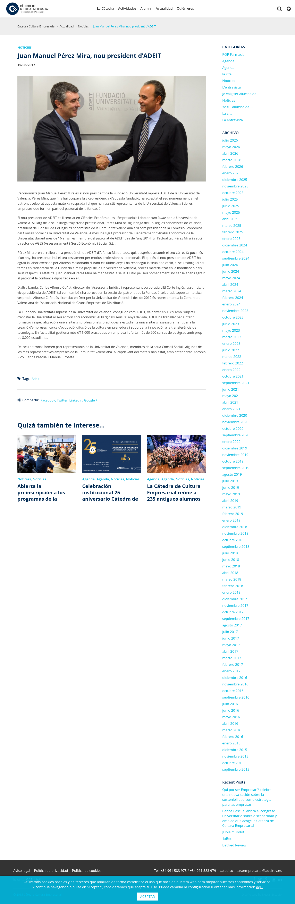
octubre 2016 (233, 689)
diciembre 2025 (234, 178)
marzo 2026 (231, 159)
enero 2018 (231, 591)
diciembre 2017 (234, 598)
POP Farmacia (233, 53)
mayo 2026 (231, 146)
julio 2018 (230, 552)
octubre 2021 (233, 375)
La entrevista (232, 119)
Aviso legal (21, 869)
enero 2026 (231, 172)
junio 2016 (230, 709)
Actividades (127, 8)
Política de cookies (87, 869)
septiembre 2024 (235, 257)
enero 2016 (231, 742)
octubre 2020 (233, 427)
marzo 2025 (231, 224)
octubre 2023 (233, 316)
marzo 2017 (231, 657)
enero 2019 (231, 519)
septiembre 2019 (235, 467)
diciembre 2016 (234, 676)
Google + (91, 399)
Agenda (88, 478)
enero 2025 (231, 237)
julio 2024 (230, 264)
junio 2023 (230, 322)
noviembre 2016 (235, 683)
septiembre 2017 (235, 617)
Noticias (24, 478)
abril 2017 (230, 650)
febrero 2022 (232, 362)
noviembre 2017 (235, 604)
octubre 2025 (233, 191)
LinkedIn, (76, 399)
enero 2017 (231, 670)
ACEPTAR (147, 896)
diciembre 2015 (234, 748)
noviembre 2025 (235, 185)
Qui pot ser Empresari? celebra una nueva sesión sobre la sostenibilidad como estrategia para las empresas (246, 796)
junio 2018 (230, 558)
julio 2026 (230, 139)
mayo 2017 (231, 644)
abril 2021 (230, 401)
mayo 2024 (231, 277)
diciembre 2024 (234, 244)
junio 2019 (230, 486)
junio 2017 (230, 637)
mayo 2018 (231, 565)
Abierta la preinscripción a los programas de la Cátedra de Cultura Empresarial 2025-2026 (44, 491)
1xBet (226, 837)
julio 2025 (230, 198)
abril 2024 (230, 283)
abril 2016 (230, 722)
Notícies (83, 25)
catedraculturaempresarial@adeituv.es (251, 869)
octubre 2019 (233, 460)
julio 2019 (230, 480)
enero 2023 (231, 342)
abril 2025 (230, 218)
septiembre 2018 (235, 545)
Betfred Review (234, 844)
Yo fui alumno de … (237, 106)
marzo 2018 (231, 578)
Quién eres (185, 8)
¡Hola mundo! (233, 831)
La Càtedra (105, 8)
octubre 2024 (233, 250)
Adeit (36, 378)
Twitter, (63, 399)
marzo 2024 (231, 290)
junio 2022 (230, 349)
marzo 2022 (231, 355)
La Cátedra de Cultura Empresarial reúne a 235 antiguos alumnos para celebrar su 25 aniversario (174, 491)
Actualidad (164, 8)
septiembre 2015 (235, 768)
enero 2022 (231, 368)
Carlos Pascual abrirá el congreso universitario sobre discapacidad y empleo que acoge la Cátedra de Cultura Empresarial (249, 817)
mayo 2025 (231, 211)
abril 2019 (230, 499)
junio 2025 (230, 205)
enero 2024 (231, 303)
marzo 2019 (231, 506)
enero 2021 (231, 408)
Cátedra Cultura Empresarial (36, 25)
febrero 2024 (232, 296)
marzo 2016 (231, 729)
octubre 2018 (233, 539)
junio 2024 (230, 270)
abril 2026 (230, 152)
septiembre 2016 (235, 696)
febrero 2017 (232, 663)
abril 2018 (230, 571)
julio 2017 (230, 630)
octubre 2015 (233, 761)
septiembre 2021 (235, 381)
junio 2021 (230, 388)
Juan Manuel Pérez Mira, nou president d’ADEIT (124, 25)
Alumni (146, 8)
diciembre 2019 (234, 447)
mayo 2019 (231, 493)
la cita (227, 73)
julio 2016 (230, 703)
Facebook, (49, 399)
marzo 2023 (231, 335)
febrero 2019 (232, 512)
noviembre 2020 (235, 421)
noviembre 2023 (235, 309)
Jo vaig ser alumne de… (240, 93)
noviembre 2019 (235, 453)
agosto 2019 (232, 473)
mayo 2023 (231, 329)
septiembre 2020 (235, 434)
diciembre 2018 (234, 526)
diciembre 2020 (234, 414)
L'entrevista (231, 86)
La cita (227, 112)
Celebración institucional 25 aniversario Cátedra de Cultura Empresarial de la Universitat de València (110, 491)
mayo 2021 (231, 394)
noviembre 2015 (235, 755)
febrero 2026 (232, 165)
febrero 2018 (232, 585)
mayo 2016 (231, 715)
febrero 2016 (232, 735)
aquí (259, 887)
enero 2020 (231, 440)
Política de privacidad (51, 869)
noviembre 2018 (235, 532)
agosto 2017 (232, 624)
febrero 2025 (232, 231)
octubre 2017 (233, 611)
